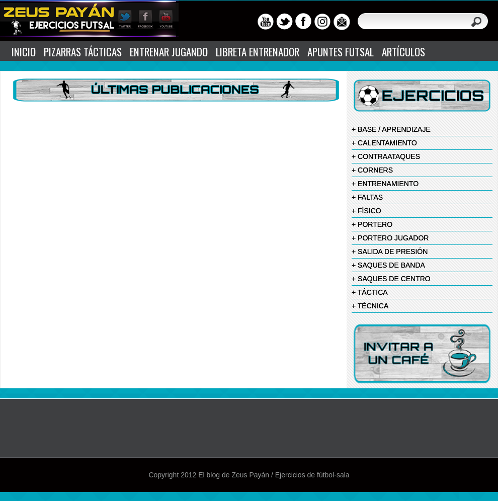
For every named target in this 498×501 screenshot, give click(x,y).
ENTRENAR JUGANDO (169, 51)
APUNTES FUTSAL (340, 51)
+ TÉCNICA (370, 306)
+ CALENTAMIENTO (384, 143)
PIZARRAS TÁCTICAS (83, 51)
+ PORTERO (372, 224)
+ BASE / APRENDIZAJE (391, 129)
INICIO (24, 51)
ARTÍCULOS (403, 51)
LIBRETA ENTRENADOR (257, 51)
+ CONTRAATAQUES (386, 156)
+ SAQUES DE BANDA (388, 265)
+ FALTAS (367, 197)
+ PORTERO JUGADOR (390, 238)
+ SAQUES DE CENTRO (391, 279)
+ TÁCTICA (370, 292)
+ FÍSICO (366, 211)
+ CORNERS (372, 170)
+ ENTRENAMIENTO (385, 184)
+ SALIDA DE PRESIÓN (390, 251)
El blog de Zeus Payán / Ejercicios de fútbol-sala (273, 475)
